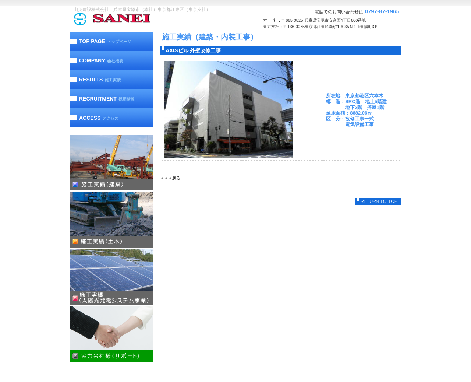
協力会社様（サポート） (111, 334)
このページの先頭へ (378, 201)
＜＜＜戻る (170, 178)
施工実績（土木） (111, 220)
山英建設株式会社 (127, 19)
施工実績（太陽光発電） (111, 277)
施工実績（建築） (111, 162)
